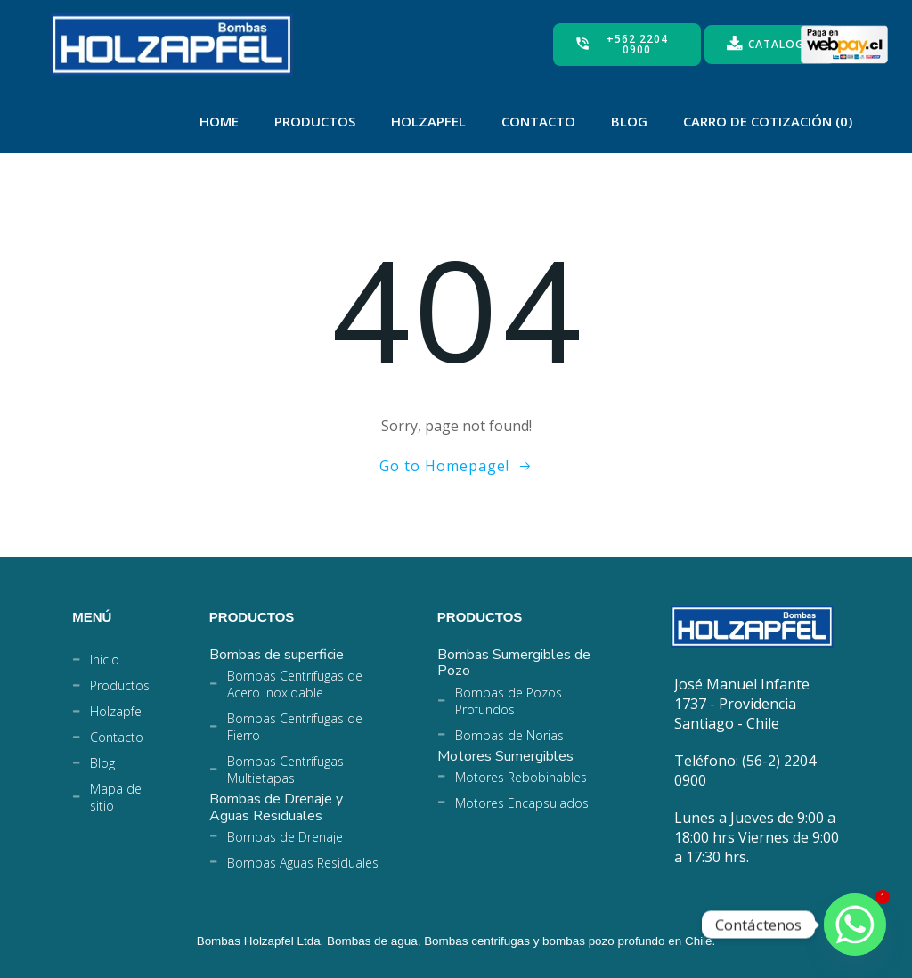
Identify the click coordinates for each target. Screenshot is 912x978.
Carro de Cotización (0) (767, 121)
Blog (629, 121)
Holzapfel (428, 121)
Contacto (538, 121)
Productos (314, 121)
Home (219, 121)
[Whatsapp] (855, 924)
